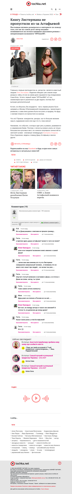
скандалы (24, 450)
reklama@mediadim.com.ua (38, 478)
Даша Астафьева (45, 160)
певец (24, 448)
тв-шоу (39, 450)
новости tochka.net (44, 443)
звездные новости (18, 443)
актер (56, 438)
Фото (41, 438)
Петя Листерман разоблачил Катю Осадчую (19, 195)
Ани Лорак (16, 433)
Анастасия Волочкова (33, 431)
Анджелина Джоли (51, 431)
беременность (25, 441)
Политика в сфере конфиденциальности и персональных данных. (39, 486)
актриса (15, 441)
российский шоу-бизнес (46, 448)
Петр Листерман (22, 162)
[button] (56, 9)
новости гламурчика (19, 445)
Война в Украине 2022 (45, 14)
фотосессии (36, 452)
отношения (16, 448)
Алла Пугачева (17, 431)
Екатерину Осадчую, (50, 133)
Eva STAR (20, 39)
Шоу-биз (49, 438)
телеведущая (50, 450)
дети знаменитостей (41, 441)
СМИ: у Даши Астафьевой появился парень (48, 195)
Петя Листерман (23, 92)
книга (18, 160)
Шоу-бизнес (15, 48)
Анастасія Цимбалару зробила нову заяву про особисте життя (40, 343)
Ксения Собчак (17, 436)
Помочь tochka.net (27, 14)
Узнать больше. (45, 489)
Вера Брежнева (28, 433)
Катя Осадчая (30, 160)
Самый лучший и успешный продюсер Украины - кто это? (37, 357)
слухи (35, 162)
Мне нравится (35, 234)
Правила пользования (16, 486)
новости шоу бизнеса (52, 445)
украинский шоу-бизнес (20, 452)
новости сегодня (35, 445)
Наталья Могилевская (33, 436)
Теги (13, 425)
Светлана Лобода (50, 436)
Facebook (32, 148)
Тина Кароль (16, 438)
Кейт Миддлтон (51, 433)
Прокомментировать (22, 234)
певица (32, 448)
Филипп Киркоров (30, 438)
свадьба (15, 450)
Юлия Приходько (24, 248)
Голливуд (39, 433)
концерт (31, 443)
